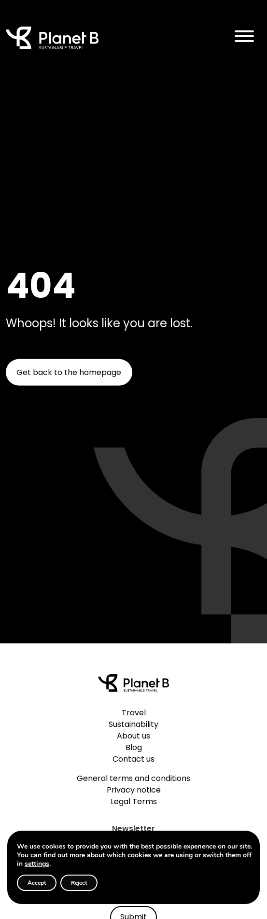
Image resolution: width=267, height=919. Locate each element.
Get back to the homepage (68, 372)
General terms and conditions (133, 778)
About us (133, 735)
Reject (79, 883)
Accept (37, 883)
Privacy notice (134, 789)
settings (37, 864)
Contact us (133, 759)
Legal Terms (134, 801)
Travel (134, 712)
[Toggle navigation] (244, 38)
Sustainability (133, 724)
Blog (134, 747)
